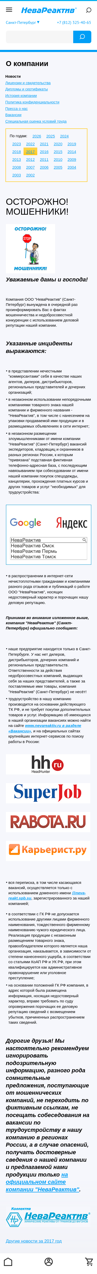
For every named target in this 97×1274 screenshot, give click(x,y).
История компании (21, 96)
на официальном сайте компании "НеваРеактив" (42, 1182)
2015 (58, 151)
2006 (44, 167)
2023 (16, 144)
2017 (30, 151)
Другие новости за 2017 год (34, 1241)
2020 (58, 144)
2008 (16, 167)
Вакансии (13, 115)
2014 (72, 151)
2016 (44, 151)
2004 (72, 167)
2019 (72, 144)
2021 (44, 144)
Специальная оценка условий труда (36, 121)
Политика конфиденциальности (32, 102)
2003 (16, 175)
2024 (64, 136)
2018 (16, 151)
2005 (58, 167)
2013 (16, 159)
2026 (37, 136)
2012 (30, 159)
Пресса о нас (16, 109)
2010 (58, 159)
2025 (50, 136)
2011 (44, 159)
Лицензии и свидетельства (28, 83)
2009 (72, 159)
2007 (30, 167)
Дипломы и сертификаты (26, 89)
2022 (30, 144)
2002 (30, 175)
